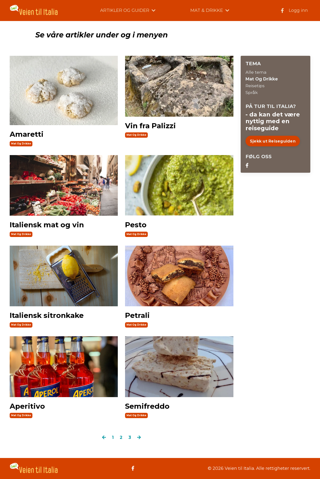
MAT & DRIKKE (209, 10)
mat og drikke (21, 143)
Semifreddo (147, 406)
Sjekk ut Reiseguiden (273, 141)
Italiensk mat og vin (47, 225)
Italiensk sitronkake (47, 315)
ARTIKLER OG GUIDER (128, 10)
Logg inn (298, 10)
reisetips (255, 86)
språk (252, 93)
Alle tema (256, 72)
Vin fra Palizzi (150, 125)
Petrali (137, 315)
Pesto (135, 225)
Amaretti (27, 134)
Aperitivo (27, 406)
